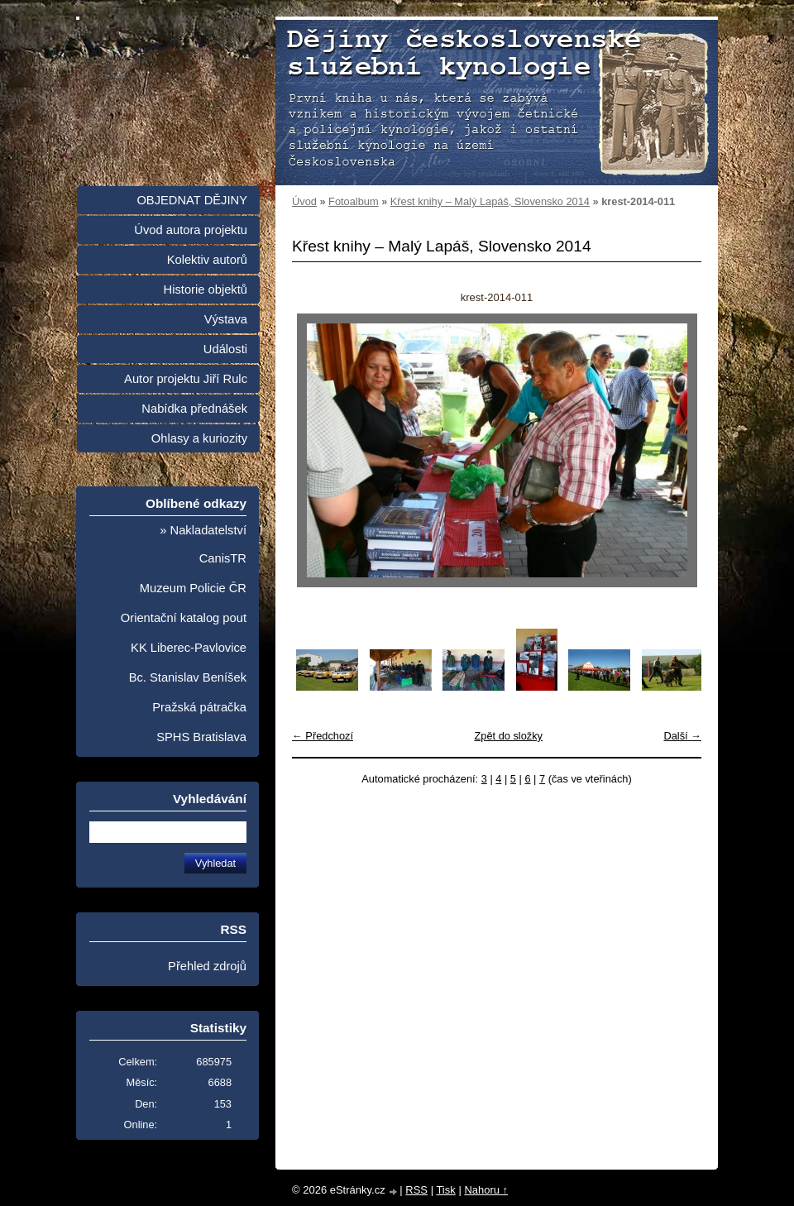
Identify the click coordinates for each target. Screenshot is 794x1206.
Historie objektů (205, 289)
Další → (682, 736)
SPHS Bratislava (201, 737)
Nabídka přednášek (194, 408)
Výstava (225, 319)
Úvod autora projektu (190, 230)
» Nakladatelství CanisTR (203, 544)
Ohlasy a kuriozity (199, 438)
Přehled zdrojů (207, 966)
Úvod (304, 201)
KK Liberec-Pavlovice (188, 647)
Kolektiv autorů (207, 259)
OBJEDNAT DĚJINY (191, 200)
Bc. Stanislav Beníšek (187, 677)
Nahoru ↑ (486, 1190)
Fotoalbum (353, 201)
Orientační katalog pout (183, 618)
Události (225, 349)
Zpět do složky (508, 736)
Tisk (445, 1190)
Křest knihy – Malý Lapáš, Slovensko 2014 (490, 201)
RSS (416, 1190)
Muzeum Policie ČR (193, 588)
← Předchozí (322, 736)
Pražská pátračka (199, 707)
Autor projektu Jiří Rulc (185, 378)
